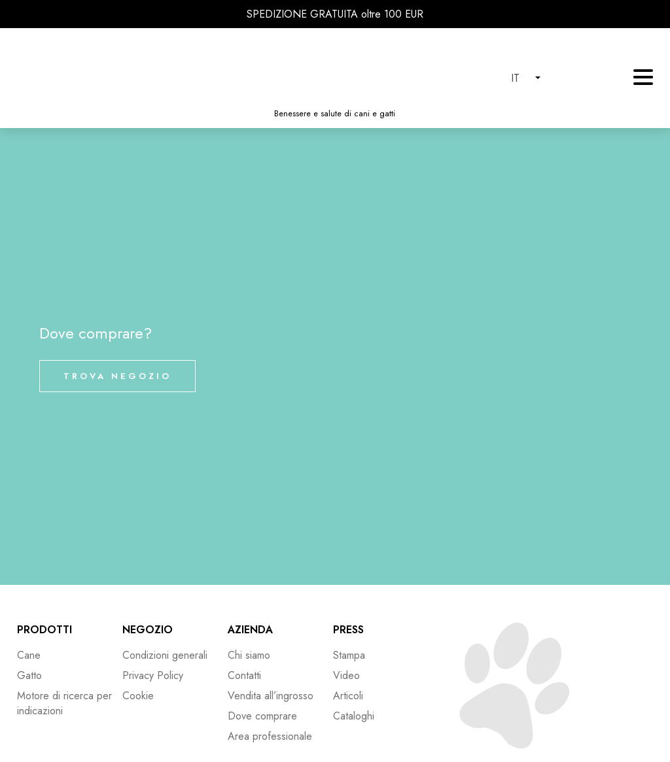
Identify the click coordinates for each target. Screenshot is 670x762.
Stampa (349, 655)
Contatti (244, 675)
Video (346, 675)
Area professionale (270, 736)
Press (348, 629)
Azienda (250, 629)
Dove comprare (262, 715)
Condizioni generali (164, 655)
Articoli (348, 695)
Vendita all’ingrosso (270, 695)
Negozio (147, 629)
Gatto (29, 675)
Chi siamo (249, 655)
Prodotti (44, 629)
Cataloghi (353, 715)
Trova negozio (117, 376)
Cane (29, 655)
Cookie (138, 695)
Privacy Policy (152, 675)
